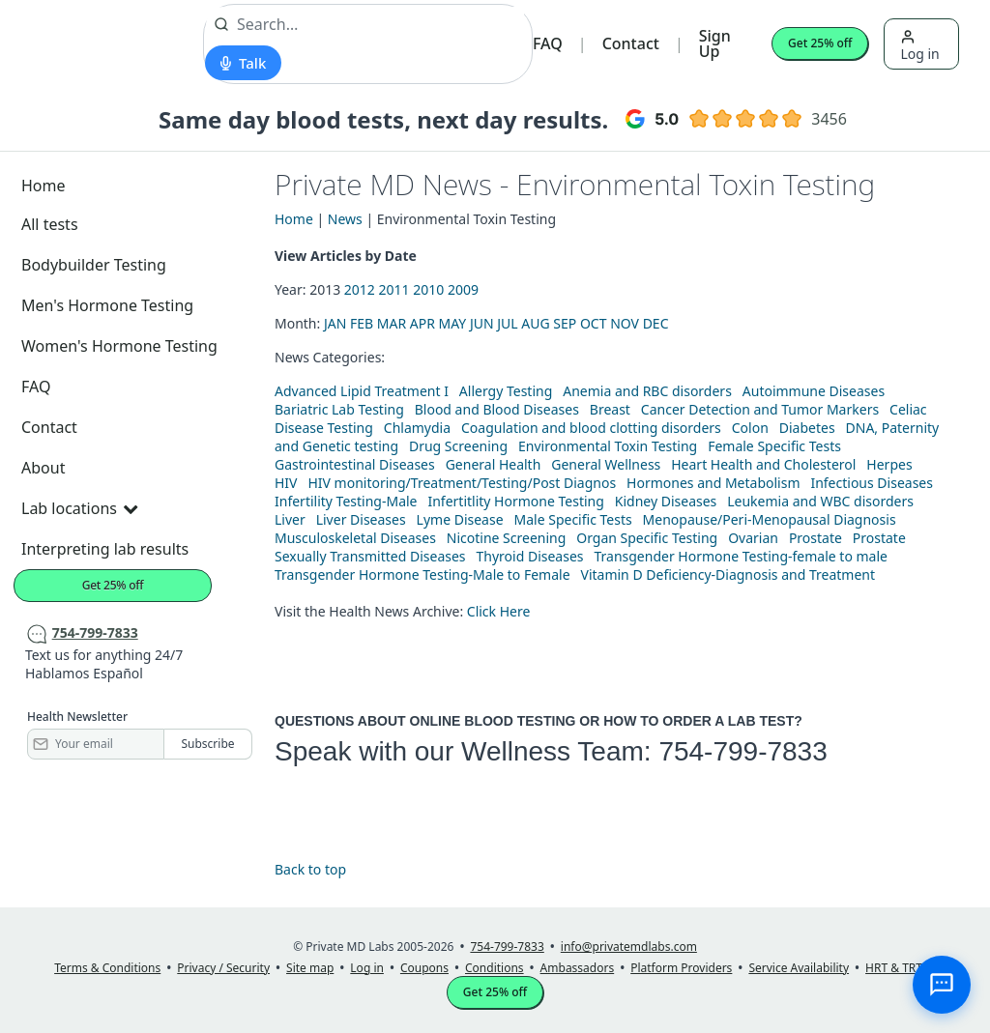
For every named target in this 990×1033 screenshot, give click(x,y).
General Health (493, 464)
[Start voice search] (243, 62)
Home (43, 185)
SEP (564, 323)
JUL (507, 323)
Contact (630, 43)
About (43, 467)
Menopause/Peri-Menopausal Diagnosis (769, 519)
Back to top (310, 869)
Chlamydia (417, 427)
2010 (428, 289)
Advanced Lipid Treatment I (362, 391)
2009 (463, 289)
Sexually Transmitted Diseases (370, 556)
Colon (750, 427)
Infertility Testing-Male (346, 501)
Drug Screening (458, 446)
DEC (656, 323)
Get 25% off (820, 43)
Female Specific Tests (774, 446)
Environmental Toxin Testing (607, 446)
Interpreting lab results (105, 549)
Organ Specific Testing (646, 538)
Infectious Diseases (871, 482)
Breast (610, 409)
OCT (593, 323)
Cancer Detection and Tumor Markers (760, 409)
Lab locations (79, 508)
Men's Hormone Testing (107, 305)
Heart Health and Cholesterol (763, 464)
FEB (361, 323)
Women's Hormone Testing (119, 346)
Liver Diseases (361, 519)
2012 (359, 289)
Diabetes (807, 427)
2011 (394, 289)
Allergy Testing (505, 391)
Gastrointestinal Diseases (355, 464)
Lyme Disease (460, 519)
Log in (919, 46)
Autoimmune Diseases (813, 391)
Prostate (815, 538)
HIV (286, 482)
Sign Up (715, 43)
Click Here (499, 611)
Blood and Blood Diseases (497, 409)
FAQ (548, 43)
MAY (453, 323)
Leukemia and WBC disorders (820, 501)
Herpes (889, 464)
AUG (535, 323)
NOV (624, 323)
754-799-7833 (742, 751)
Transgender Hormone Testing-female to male (741, 556)
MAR (391, 323)
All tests (49, 224)
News (345, 219)
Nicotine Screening (507, 538)
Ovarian (753, 538)
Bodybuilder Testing (93, 264)
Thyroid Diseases (530, 556)
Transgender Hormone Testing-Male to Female (422, 574)
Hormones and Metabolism (713, 482)
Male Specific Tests (573, 519)
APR (422, 323)
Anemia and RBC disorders (647, 391)
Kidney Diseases (666, 501)
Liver (290, 519)
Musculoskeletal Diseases (355, 538)
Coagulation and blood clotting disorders (591, 427)
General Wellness (605, 464)
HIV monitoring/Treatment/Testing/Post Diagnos (461, 482)
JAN (335, 323)
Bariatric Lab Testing (339, 409)
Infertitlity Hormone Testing (515, 501)
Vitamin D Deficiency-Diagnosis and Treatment (730, 574)
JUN (482, 323)
